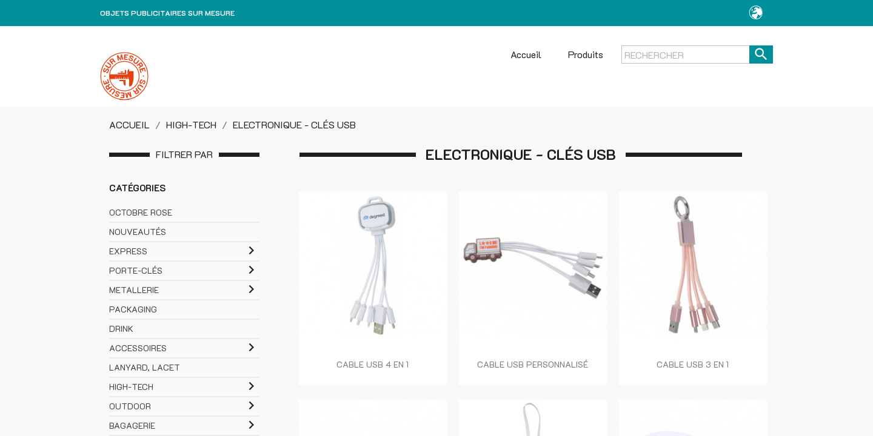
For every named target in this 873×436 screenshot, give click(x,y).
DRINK (121, 328)
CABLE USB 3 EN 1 (693, 364)
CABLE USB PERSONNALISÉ (532, 364)
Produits (585, 54)
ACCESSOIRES (138, 348)
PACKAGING (133, 309)
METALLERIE (134, 290)
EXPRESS (128, 251)
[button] (755, 13)
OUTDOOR (130, 406)
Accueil (525, 54)
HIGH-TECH (131, 386)
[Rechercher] (697, 54)
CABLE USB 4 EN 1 (372, 364)
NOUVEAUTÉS (137, 231)
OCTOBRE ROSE (140, 212)
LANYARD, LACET (144, 367)
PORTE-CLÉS (135, 270)
